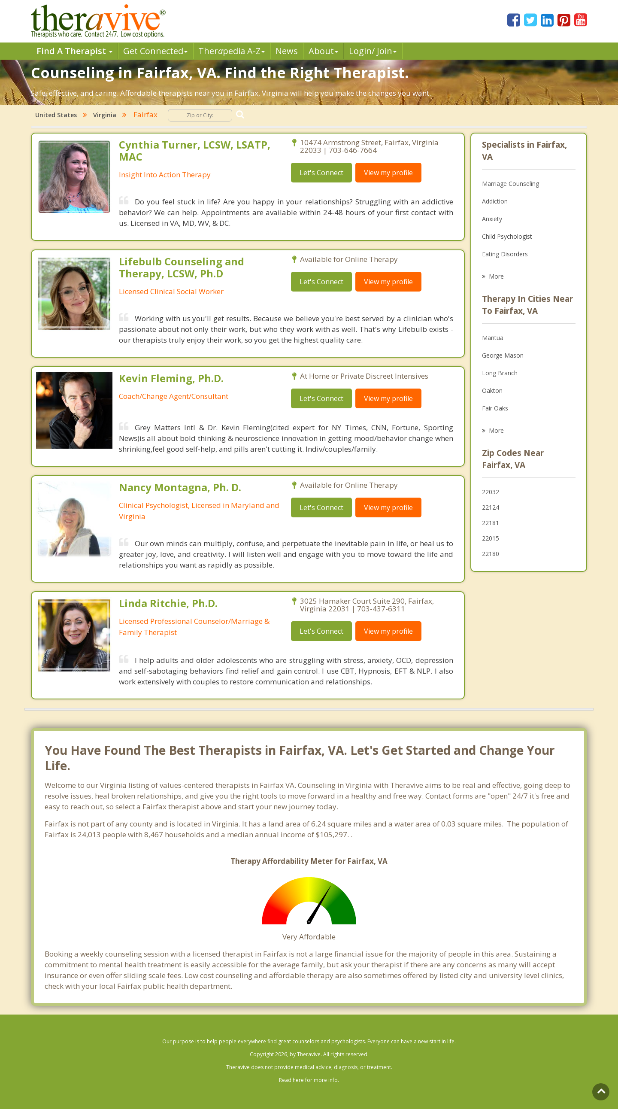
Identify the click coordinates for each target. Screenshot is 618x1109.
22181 (490, 523)
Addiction (495, 201)
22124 (490, 507)
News (287, 51)
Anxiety (492, 219)
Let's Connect (321, 172)
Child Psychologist (507, 236)
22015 (490, 538)
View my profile (388, 172)
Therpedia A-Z (231, 51)
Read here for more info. (309, 1080)
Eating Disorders (505, 254)
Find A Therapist (74, 51)
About (323, 51)
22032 (490, 492)
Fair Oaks (495, 408)
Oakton (492, 390)
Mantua (492, 338)
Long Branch (500, 373)
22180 (490, 554)
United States (56, 115)
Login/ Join (373, 51)
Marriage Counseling (510, 183)
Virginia (104, 115)
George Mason (503, 355)
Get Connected (155, 51)
